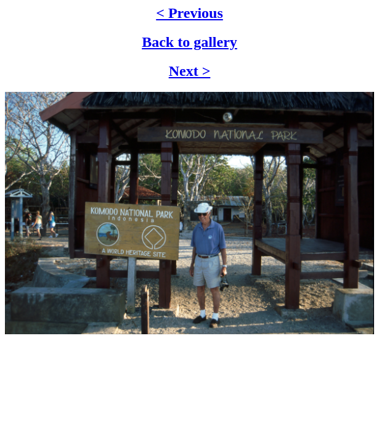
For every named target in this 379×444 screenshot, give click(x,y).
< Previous (189, 13)
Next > (190, 71)
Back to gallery (189, 42)
